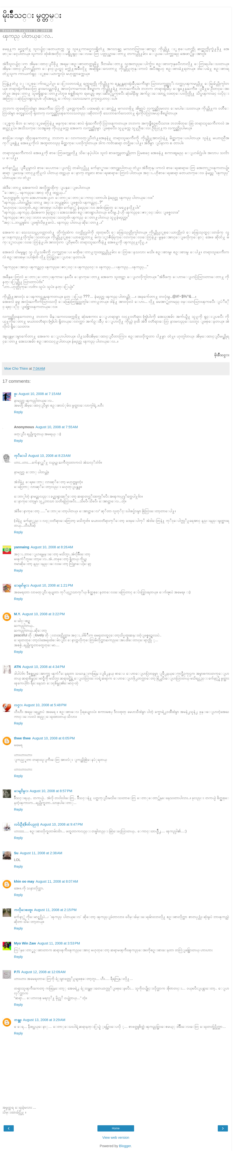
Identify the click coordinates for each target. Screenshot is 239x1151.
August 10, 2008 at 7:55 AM (56, 427)
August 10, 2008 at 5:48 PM (45, 705)
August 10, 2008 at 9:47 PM (61, 824)
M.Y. (17, 614)
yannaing (21, 547)
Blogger (125, 1146)
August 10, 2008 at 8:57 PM (51, 791)
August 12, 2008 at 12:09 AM (43, 972)
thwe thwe (22, 738)
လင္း (18, 705)
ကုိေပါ (20, 456)
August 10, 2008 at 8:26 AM (52, 547)
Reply (18, 412)
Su (16, 853)
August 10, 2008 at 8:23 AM (49, 456)
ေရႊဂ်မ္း (21, 585)
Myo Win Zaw (25, 943)
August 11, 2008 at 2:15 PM (55, 910)
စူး (15, 394)
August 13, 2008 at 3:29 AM (44, 1020)
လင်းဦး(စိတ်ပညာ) (26, 824)
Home (116, 1128)
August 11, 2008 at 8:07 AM (57, 881)
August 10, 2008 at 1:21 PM (51, 585)
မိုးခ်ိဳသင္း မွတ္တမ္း (31, 14)
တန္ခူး (17, 1020)
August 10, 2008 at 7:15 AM (40, 394)
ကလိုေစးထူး (23, 910)
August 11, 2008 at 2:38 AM (41, 853)
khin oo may (24, 881)
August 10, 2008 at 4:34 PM (43, 667)
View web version (115, 1137)
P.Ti (17, 972)
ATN (17, 667)
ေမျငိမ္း (21, 791)
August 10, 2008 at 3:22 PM (43, 614)
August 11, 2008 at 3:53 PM (58, 943)
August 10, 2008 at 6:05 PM (53, 738)
